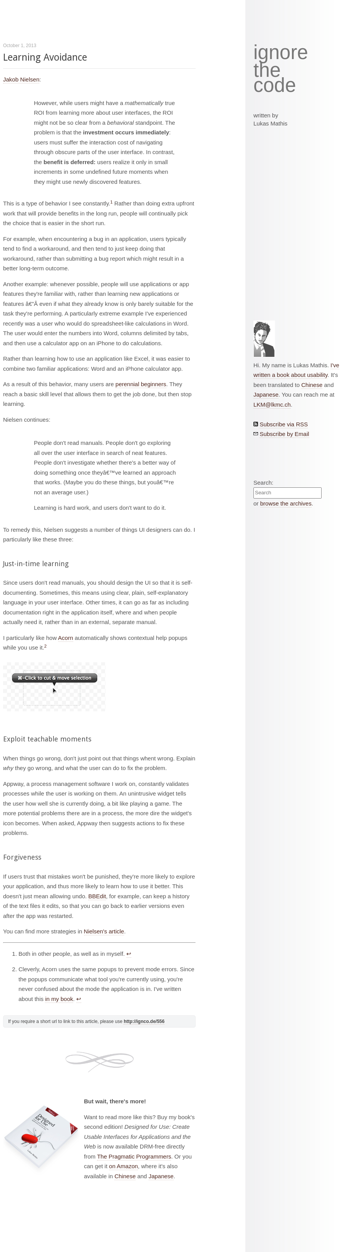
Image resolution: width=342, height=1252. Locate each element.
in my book (59, 999)
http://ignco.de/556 (144, 1021)
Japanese (161, 1176)
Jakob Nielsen (21, 79)
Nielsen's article (104, 931)
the (267, 70)
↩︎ (128, 953)
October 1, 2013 (19, 45)
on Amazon (123, 1166)
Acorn (65, 637)
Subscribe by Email (284, 434)
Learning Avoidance (45, 57)
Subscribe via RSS (284, 424)
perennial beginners (141, 384)
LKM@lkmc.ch (272, 404)
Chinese (125, 1176)
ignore (280, 52)
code (274, 85)
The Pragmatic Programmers (134, 1156)
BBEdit (97, 896)
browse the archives (286, 503)
